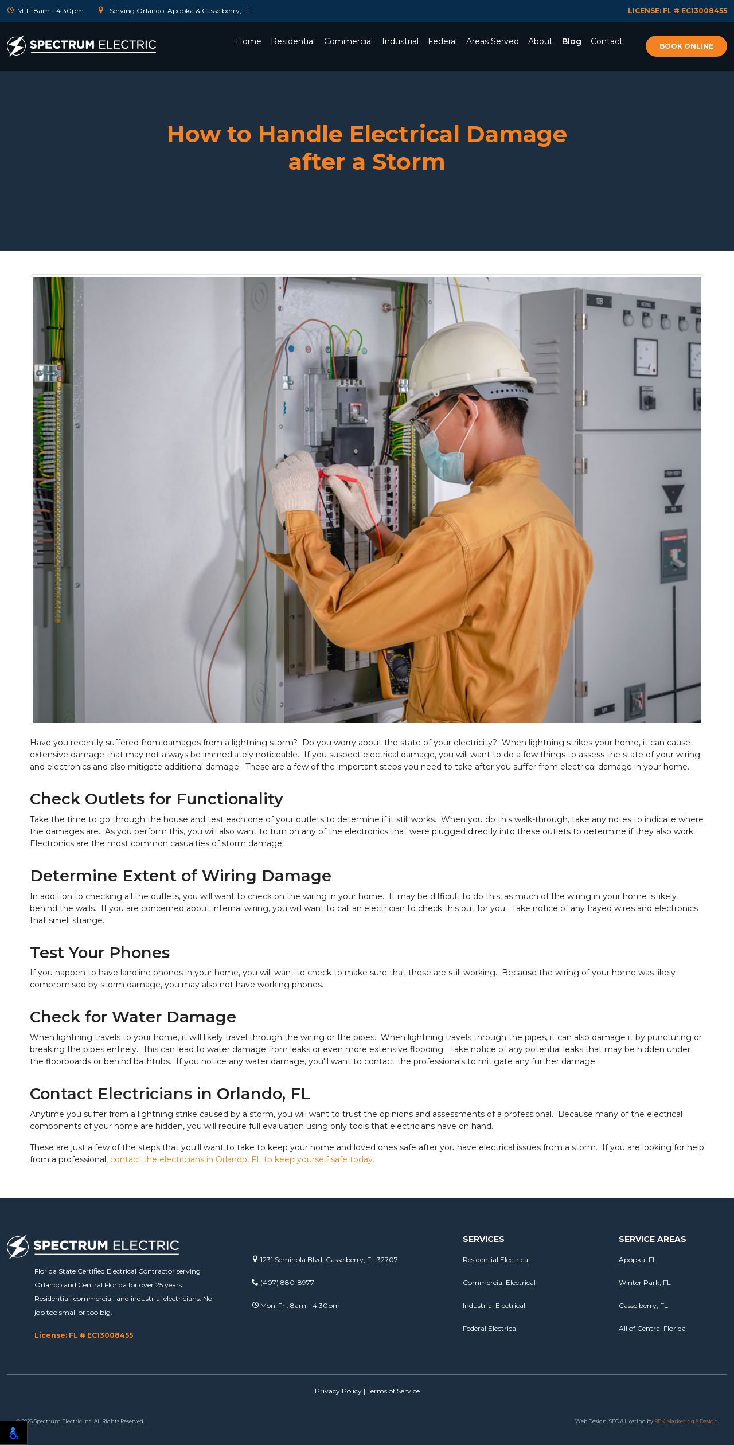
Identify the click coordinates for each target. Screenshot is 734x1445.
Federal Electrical (490, 1328)
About (540, 41)
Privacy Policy (338, 1391)
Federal (442, 41)
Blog (571, 41)
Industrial (400, 41)
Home (248, 41)
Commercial (348, 41)
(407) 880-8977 (283, 1282)
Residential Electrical (496, 1259)
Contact (607, 41)
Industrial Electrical (494, 1305)
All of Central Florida (652, 1328)
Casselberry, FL (643, 1305)
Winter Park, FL (645, 1282)
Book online (686, 46)
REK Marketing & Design (686, 1421)
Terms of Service (393, 1391)
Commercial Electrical (499, 1282)
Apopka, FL (638, 1259)
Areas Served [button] (492, 41)
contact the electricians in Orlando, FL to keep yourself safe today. (242, 1159)
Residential (293, 41)
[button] (292, 56)
